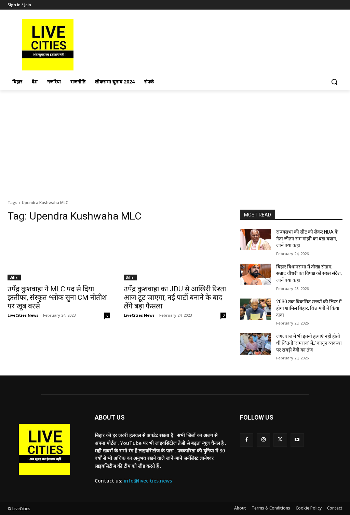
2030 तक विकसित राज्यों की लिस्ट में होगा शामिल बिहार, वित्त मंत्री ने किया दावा (308, 308)
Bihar (14, 277)
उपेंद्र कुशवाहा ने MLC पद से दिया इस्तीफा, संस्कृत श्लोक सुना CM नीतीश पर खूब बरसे (57, 297)
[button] (334, 82)
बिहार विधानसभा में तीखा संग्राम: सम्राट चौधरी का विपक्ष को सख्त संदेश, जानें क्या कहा (309, 273)
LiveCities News (23, 315)
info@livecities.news (148, 480)
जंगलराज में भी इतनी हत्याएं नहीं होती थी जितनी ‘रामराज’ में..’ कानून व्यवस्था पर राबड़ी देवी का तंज (309, 342)
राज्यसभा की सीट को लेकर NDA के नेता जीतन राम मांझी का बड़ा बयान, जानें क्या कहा (307, 238)
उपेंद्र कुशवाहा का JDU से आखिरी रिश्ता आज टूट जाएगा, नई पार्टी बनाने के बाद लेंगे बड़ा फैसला (175, 297)
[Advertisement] (175, 141)
